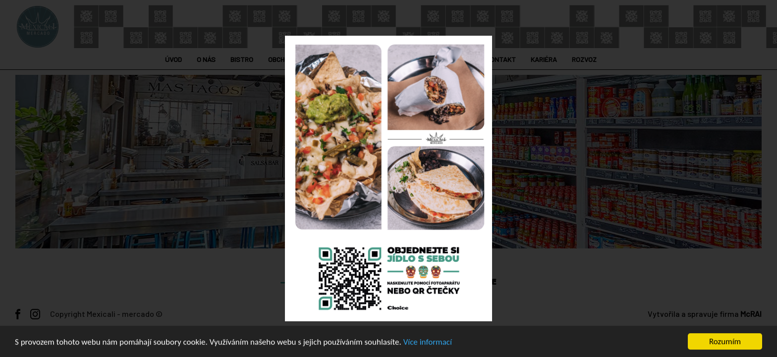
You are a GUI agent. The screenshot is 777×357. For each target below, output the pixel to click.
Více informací (427, 342)
